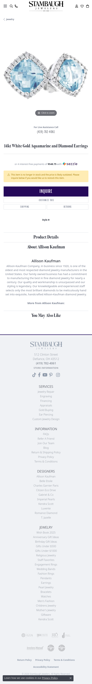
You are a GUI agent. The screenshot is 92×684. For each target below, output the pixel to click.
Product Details (46, 237)
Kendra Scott (46, 504)
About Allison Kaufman (46, 247)
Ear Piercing (46, 414)
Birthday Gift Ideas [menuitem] (46, 541)
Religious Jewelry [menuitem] (46, 555)
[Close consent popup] (70, 678)
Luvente (46, 508)
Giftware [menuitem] (46, 614)
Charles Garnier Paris (46, 485)
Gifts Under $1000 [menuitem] (46, 550)
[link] (16, 6)
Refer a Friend (46, 438)
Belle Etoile (46, 481)
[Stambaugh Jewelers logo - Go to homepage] (46, 6)
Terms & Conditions (46, 461)
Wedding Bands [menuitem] (46, 569)
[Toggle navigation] (5, 6)
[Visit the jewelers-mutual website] (35, 648)
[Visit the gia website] (27, 635)
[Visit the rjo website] (54, 635)
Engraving (46, 396)
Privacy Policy (46, 457)
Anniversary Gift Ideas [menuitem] (46, 537)
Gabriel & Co (45, 494)
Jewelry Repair (46, 391)
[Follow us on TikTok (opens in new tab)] (34, 375)
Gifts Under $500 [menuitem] (46, 546)
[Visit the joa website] (66, 635)
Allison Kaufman (46, 476)
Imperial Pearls (46, 499)
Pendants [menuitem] (46, 578)
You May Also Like (46, 315)
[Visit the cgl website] (61, 648)
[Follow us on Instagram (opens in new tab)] (58, 375)
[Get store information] (46, 367)
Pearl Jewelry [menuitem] (45, 587)
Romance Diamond (46, 513)
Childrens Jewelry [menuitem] (46, 605)
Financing (46, 401)
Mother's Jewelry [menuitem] (46, 610)
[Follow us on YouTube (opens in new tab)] (44, 375)
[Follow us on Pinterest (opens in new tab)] (50, 375)
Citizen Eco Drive (46, 490)
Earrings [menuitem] (46, 582)
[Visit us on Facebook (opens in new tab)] (39, 375)
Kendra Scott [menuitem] (46, 619)
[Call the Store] (46, 363)
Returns (68, 207)
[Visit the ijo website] (42, 635)
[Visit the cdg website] (50, 648)
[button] (11, 6)
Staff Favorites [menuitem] (46, 560)
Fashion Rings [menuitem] (46, 573)
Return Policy (24, 660)
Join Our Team (46, 443)
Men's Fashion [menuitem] (46, 601)
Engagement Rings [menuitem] (46, 564)
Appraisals (46, 405)
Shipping (24, 207)
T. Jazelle (46, 517)
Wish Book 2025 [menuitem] (46, 532)
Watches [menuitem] (46, 596)
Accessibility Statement (46, 666)
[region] (46, 74)
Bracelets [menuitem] (46, 592)
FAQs (46, 434)
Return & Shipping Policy (46, 452)
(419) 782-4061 (46, 131)
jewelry (10, 19)
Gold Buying (46, 410)
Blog (46, 447)
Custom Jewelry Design (46, 419)
